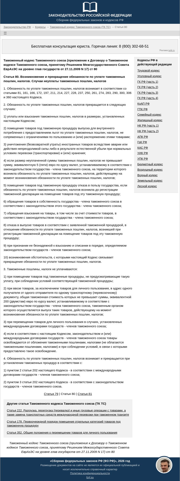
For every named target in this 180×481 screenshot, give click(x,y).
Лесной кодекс (147, 186)
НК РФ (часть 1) (148, 125)
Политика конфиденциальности (90, 473)
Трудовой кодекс (148, 70)
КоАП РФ (143, 103)
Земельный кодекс (149, 180)
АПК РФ (142, 136)
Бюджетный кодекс (150, 164)
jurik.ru (171, 50)
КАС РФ (142, 147)
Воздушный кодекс (150, 169)
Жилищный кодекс (149, 120)
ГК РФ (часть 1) (147, 81)
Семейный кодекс (149, 114)
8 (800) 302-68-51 (134, 46)
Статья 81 (85, 394)
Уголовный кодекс (149, 76)
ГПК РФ (142, 109)
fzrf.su (90, 477)
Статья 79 (51, 394)
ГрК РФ (142, 142)
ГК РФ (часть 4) (147, 98)
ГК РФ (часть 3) (147, 92)
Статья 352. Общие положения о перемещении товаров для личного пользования (62, 432)
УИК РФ (142, 153)
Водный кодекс (147, 175)
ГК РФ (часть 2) (147, 87)
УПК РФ (142, 158)
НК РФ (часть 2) (148, 131)
